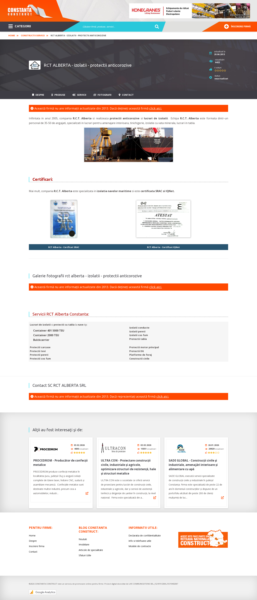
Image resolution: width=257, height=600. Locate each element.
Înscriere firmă (237, 26)
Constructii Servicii (33, 35)
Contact (126, 94)
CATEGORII (19, 26)
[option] (189, 10)
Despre (38, 94)
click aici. (155, 108)
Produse (58, 94)
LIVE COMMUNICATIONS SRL (141, 584)
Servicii (79, 94)
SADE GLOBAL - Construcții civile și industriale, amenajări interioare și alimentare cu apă (193, 465)
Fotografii (102, 94)
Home (11, 35)
